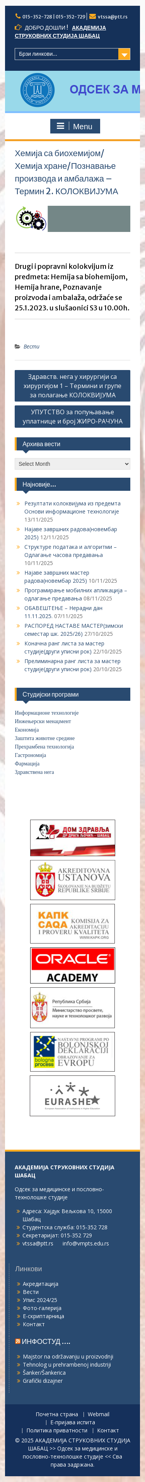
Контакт (34, 1324)
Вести (31, 346)
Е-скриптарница (43, 1316)
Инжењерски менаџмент (43, 721)
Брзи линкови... (38, 53)
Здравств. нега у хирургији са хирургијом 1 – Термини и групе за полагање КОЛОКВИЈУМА (72, 385)
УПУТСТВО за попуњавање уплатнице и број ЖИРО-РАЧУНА (73, 416)
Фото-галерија (42, 1308)
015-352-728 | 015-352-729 (53, 17)
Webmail (98, 1414)
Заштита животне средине (45, 738)
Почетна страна (57, 1414)
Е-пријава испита (72, 1422)
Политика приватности (56, 1430)
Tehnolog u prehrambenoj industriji (67, 1364)
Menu (74, 126)
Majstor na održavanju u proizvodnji (68, 1356)
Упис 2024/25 (40, 1300)
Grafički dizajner (43, 1380)
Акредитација (40, 1283)
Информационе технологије (46, 713)
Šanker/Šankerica (44, 1372)
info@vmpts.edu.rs (86, 1243)
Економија (27, 730)
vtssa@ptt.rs (113, 17)
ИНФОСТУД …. (46, 1341)
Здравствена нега (34, 772)
